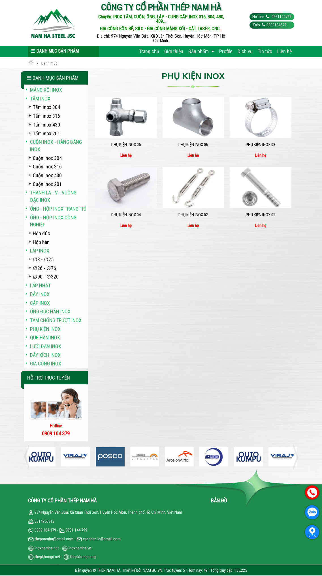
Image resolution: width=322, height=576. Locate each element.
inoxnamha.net (47, 548)
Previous (28, 456)
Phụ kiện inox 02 (193, 214)
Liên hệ (284, 51)
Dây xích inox (45, 355)
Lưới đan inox (45, 346)
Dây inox (40, 294)
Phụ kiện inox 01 (260, 214)
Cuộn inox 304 (47, 158)
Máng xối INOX (46, 90)
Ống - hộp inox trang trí (58, 209)
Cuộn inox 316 (47, 167)
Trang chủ (149, 51)
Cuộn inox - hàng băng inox (56, 145)
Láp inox (39, 251)
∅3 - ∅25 (43, 259)
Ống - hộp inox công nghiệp (53, 221)
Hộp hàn (41, 242)
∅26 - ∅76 (44, 268)
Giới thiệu (173, 51)
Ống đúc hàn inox (50, 311)
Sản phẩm (201, 51)
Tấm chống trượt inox (56, 320)
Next (294, 456)
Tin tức (265, 51)
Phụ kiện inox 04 (126, 214)
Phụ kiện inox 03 (260, 144)
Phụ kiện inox (45, 329)
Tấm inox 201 (46, 133)
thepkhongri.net (44, 556)
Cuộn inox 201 (47, 184)
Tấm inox (40, 99)
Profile (226, 51)
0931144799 (281, 16)
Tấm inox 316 (46, 116)
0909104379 (276, 24)
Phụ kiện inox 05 (126, 144)
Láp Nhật (40, 285)
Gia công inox (45, 364)
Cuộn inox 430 (47, 175)
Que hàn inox (45, 338)
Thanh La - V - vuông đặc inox (53, 196)
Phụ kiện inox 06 (193, 144)
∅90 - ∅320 (46, 277)
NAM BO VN (152, 570)
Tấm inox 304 (46, 107)
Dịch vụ (245, 51)
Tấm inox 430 (46, 125)
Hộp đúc (41, 233)
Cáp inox (40, 303)
